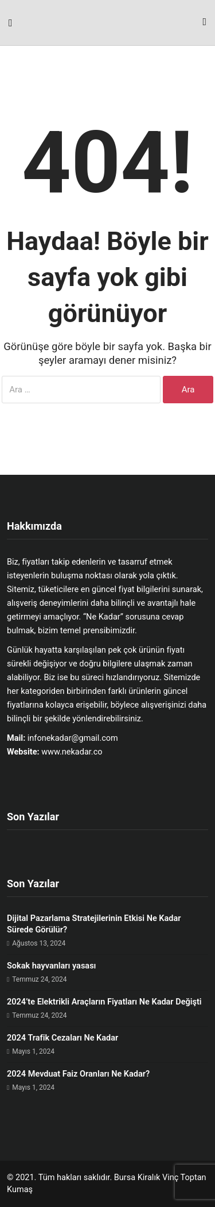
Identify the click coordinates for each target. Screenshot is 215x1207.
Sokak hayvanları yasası (51, 966)
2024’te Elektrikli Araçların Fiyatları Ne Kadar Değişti (104, 1002)
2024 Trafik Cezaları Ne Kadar (62, 1038)
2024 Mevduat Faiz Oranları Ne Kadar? (78, 1074)
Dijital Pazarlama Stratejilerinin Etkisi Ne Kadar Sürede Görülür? (94, 924)
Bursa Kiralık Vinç (146, 1177)
